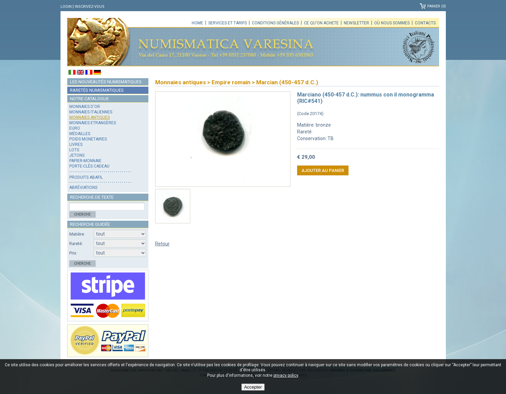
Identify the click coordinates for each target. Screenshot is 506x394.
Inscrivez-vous (89, 6)
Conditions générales (275, 23)
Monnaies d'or (84, 106)
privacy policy (285, 375)
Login (66, 6)
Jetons (77, 155)
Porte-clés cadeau (89, 166)
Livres (75, 144)
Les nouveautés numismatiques (106, 81)
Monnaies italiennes (90, 112)
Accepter (253, 387)
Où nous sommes (392, 23)
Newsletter (356, 23)
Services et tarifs (227, 23)
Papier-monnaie (85, 160)
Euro (74, 128)
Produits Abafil (86, 177)
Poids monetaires (88, 139)
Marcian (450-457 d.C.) (287, 82)
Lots (74, 150)
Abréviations (83, 187)
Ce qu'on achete (321, 23)
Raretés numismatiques (97, 90)
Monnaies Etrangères (92, 123)
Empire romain (231, 82)
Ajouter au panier (323, 170)
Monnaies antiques (89, 117)
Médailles (79, 133)
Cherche (82, 214)
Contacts (425, 23)
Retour (162, 243)
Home (197, 23)
